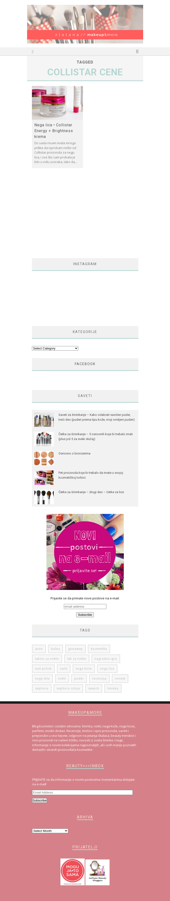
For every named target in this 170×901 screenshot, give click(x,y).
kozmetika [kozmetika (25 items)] (99, 649)
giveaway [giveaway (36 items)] (75, 649)
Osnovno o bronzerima (74, 453)
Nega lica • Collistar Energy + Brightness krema (53, 131)
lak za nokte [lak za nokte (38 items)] (76, 659)
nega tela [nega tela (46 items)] (42, 678)
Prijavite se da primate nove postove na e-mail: (85, 606)
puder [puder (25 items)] (79, 678)
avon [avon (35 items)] (39, 649)
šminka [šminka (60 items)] (112, 688)
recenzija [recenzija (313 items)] (99, 678)
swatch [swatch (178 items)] (93, 688)
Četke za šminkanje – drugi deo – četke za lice (91, 492)
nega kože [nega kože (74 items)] (84, 669)
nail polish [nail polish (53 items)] (43, 669)
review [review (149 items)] (120, 678)
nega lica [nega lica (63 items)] (107, 669)
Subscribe (40, 800)
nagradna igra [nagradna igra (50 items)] (106, 659)
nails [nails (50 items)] (63, 669)
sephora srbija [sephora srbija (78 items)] (68, 688)
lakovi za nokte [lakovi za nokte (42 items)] (47, 659)
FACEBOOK (85, 364)
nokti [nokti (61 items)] (62, 678)
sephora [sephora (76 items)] (41, 688)
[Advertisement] (72, 215)
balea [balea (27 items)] (55, 649)
